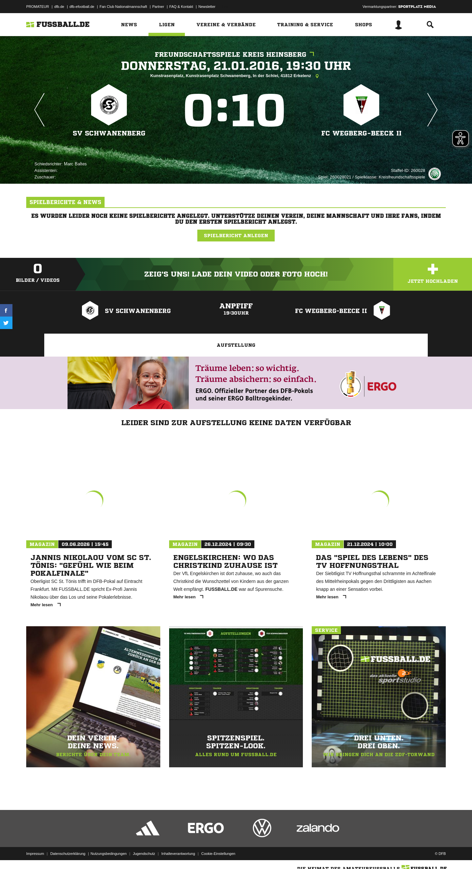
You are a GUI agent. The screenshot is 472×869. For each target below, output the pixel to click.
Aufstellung (236, 345)
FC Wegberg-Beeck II (361, 133)
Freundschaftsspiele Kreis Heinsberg (236, 54)
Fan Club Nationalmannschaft (123, 7)
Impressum (35, 854)
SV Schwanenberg (109, 133)
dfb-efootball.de (81, 7)
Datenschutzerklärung (67, 854)
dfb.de (59, 7)
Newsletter (206, 7)
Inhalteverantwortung (178, 854)
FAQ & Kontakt (181, 7)
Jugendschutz (144, 854)
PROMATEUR (37, 7)
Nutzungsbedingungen (108, 854)
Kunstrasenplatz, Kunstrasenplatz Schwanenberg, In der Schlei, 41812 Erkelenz (236, 76)
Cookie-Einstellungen (218, 854)
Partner (158, 7)
